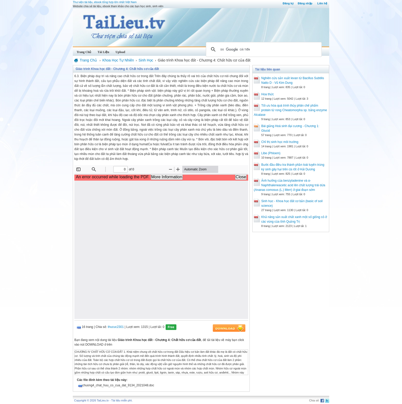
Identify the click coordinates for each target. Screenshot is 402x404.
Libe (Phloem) (270, 153)
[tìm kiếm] (263, 49)
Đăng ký (288, 3)
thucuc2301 (116, 327)
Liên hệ (322, 3)
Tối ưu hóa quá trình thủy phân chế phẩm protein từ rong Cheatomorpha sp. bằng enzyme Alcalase (290, 110)
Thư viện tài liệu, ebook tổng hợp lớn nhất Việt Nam (105, 2)
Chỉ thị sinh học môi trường (279, 142)
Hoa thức (267, 94)
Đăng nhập (305, 3)
